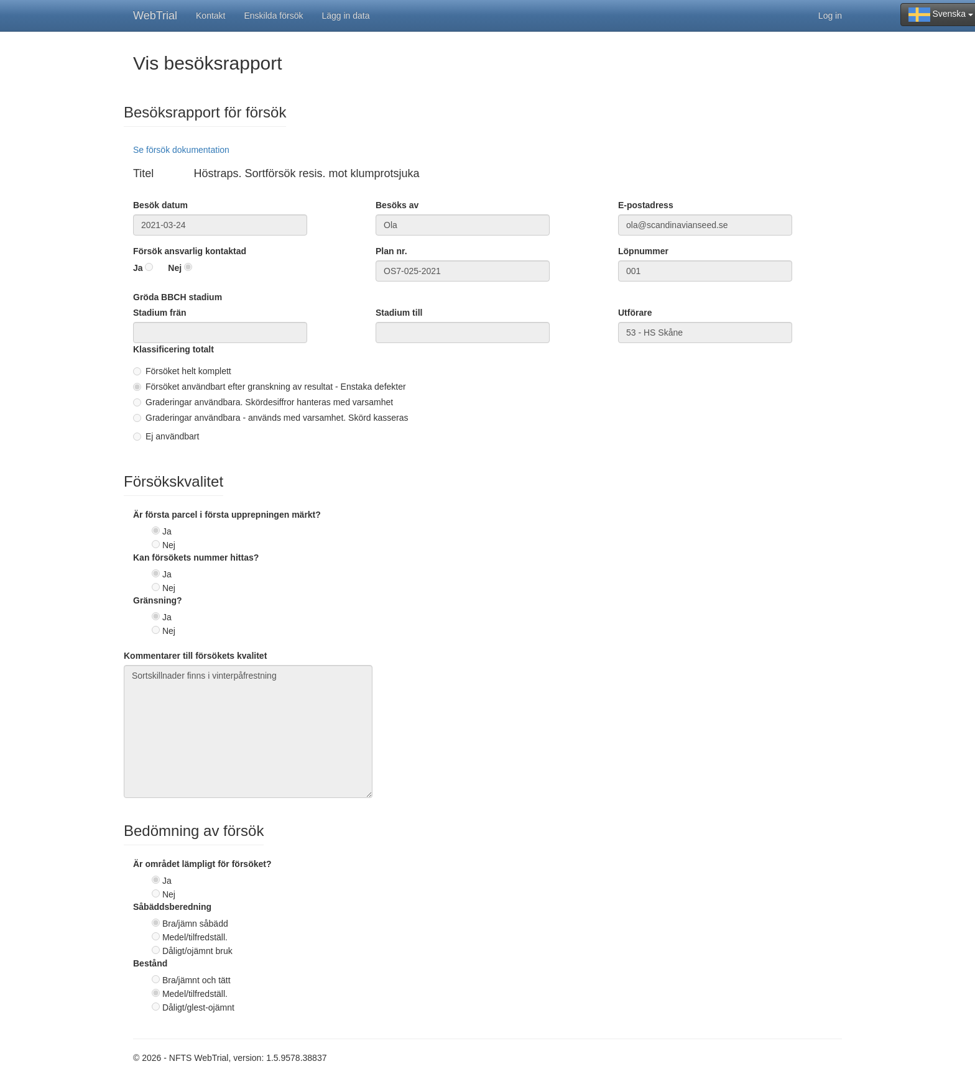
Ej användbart (166, 436)
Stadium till (399, 313)
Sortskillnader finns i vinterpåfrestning (248, 731)
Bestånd (150, 963)
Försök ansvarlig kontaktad (189, 251)
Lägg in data (345, 16)
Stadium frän (160, 313)
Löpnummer (643, 251)
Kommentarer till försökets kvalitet (195, 656)
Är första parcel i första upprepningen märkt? (227, 515)
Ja (138, 268)
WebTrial (155, 15)
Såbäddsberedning (172, 907)
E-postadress (645, 205)
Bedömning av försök (194, 831)
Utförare (635, 313)
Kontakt (210, 16)
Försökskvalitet (173, 482)
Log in (830, 16)
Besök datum (160, 205)
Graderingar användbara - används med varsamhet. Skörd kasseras (271, 418)
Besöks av (397, 205)
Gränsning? (157, 600)
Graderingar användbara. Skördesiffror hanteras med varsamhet (263, 402)
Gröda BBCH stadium (177, 297)
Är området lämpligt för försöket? (202, 864)
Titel (143, 174)
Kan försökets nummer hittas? (196, 557)
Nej (175, 268)
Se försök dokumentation (181, 150)
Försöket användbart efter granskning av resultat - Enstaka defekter (269, 387)
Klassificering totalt (173, 349)
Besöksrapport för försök (205, 112)
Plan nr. (391, 251)
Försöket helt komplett (182, 371)
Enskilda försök (273, 16)
